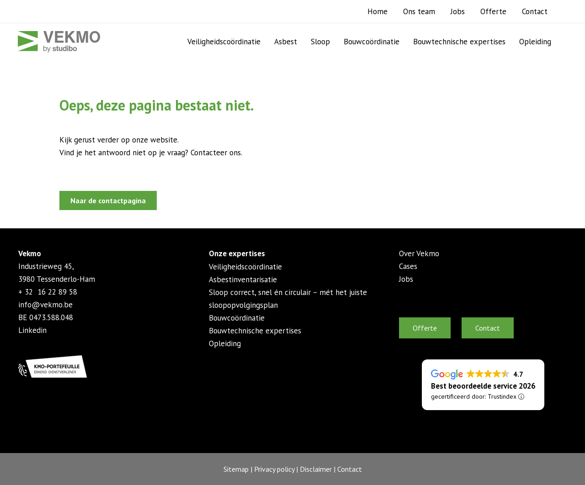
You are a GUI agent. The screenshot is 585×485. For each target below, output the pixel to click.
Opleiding (535, 42)
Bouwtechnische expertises (459, 42)
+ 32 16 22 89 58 (47, 292)
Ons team (419, 11)
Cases (408, 266)
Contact (535, 11)
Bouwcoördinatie (371, 42)
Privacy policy (274, 469)
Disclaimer (316, 469)
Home (377, 11)
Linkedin (32, 330)
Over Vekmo (419, 253)
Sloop (320, 42)
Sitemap (236, 469)
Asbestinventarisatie (243, 279)
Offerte (493, 11)
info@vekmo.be (45, 305)
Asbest (285, 42)
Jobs (458, 11)
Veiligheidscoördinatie (224, 42)
